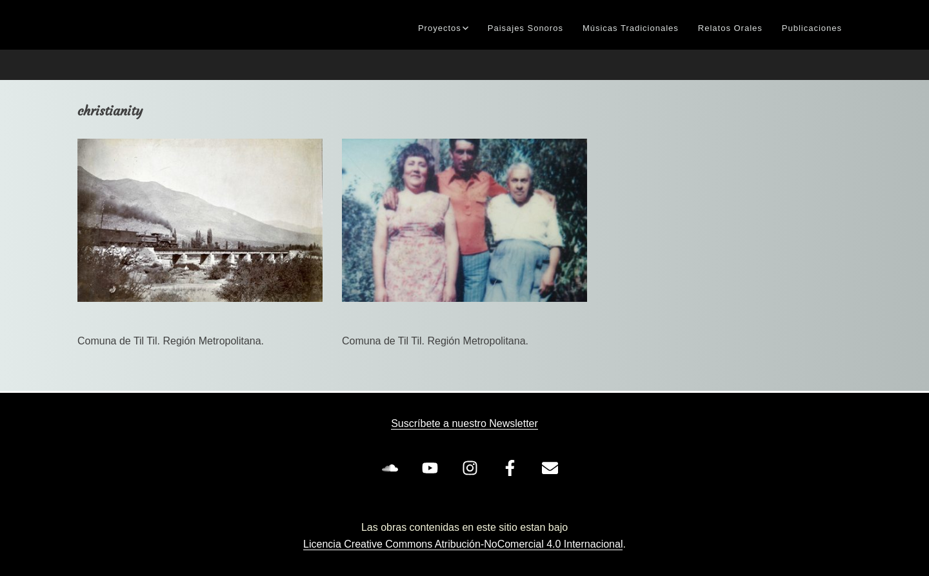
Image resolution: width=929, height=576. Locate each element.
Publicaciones (812, 28)
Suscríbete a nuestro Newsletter (464, 423)
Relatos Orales (730, 28)
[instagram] (472, 468)
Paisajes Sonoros (525, 28)
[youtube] (432, 468)
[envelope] (552, 468)
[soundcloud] (392, 468)
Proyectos (439, 28)
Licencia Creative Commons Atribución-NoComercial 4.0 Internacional (463, 544)
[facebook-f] (512, 468)
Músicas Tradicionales (631, 28)
